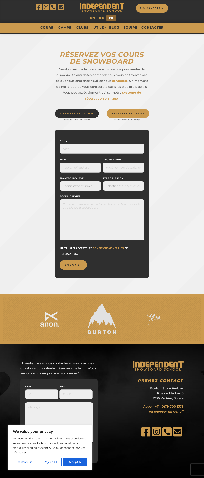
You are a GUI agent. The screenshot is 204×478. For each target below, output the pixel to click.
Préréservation (77, 112)
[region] (50, 447)
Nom (28, 385)
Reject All (50, 462)
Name (63, 139)
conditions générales (108, 247)
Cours (46, 27)
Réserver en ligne (127, 112)
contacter (119, 80)
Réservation (150, 8)
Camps (64, 27)
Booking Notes (70, 195)
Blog (114, 27)
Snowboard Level (72, 177)
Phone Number (113, 158)
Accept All (75, 462)
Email (63, 158)
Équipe (130, 27)
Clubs (82, 27)
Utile (99, 27)
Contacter (152, 27)
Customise (25, 462)
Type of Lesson (113, 177)
